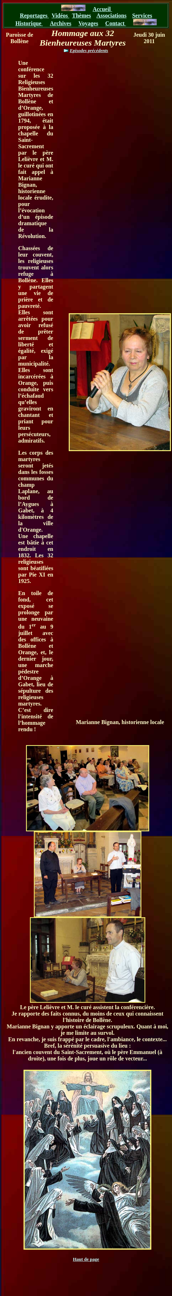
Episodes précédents (89, 50)
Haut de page (86, 1259)
